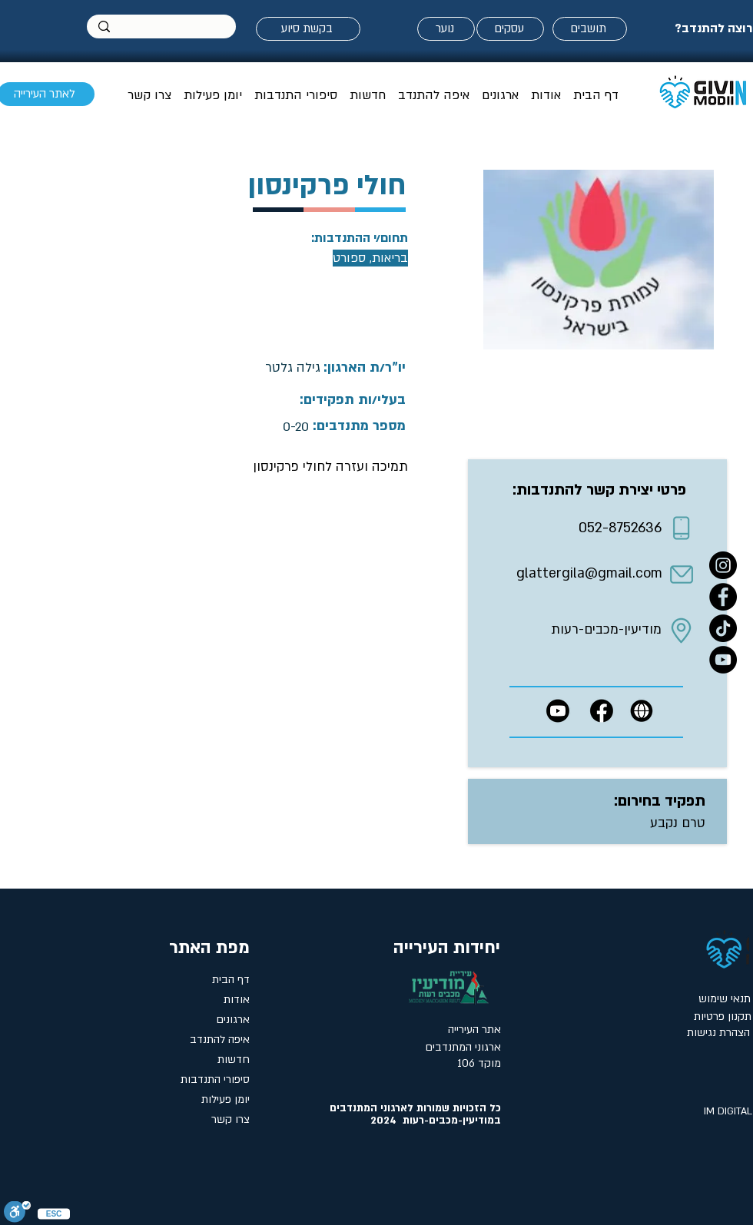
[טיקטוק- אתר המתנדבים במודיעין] (723, 628)
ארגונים (233, 1019)
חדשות (233, 1059)
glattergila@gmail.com (589, 573)
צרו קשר (230, 1119)
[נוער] (446, 29)
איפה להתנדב (220, 1039)
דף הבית (231, 979)
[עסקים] (510, 29)
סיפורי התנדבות (215, 1079)
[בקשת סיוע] (308, 29)
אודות (237, 999)
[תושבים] (589, 29)
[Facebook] (723, 597)
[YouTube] (723, 660)
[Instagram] (723, 565)
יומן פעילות (225, 1099)
